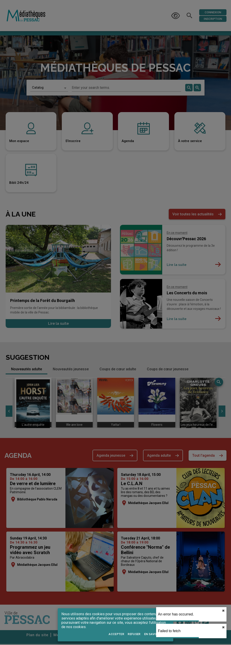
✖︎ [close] (223, 611)
